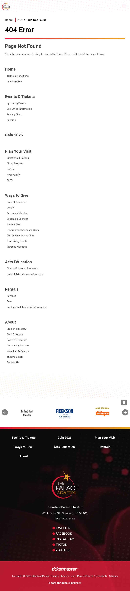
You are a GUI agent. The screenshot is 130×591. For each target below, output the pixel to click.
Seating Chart (14, 114)
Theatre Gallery (15, 356)
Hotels (10, 169)
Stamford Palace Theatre (6, 6)
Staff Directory (15, 334)
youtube (63, 550)
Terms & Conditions (18, 75)
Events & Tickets (20, 96)
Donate (11, 207)
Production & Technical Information (26, 307)
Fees (9, 301)
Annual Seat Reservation (20, 235)
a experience (65, 582)
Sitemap (113, 576)
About (10, 322)
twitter (63, 528)
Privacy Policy (14, 81)
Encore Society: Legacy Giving (23, 230)
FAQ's (10, 180)
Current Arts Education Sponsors (25, 274)
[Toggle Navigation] (124, 6)
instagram (65, 539)
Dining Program (15, 163)
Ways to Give (16, 195)
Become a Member (17, 213)
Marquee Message (17, 246)
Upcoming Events (16, 103)
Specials (11, 120)
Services (11, 295)
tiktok (61, 544)
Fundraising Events (17, 241)
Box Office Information (19, 108)
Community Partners (18, 345)
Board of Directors (17, 340)
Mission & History (16, 328)
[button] (5, 413)
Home (9, 20)
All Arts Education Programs (22, 268)
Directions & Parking (18, 157)
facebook (64, 533)
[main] (65, 199)
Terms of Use (68, 576)
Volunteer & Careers (18, 351)
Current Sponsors (16, 202)
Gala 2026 (14, 135)
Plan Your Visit (18, 151)
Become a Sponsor (17, 218)
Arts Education (18, 262)
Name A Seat (14, 224)
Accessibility (13, 174)
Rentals (11, 289)
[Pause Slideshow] (124, 402)
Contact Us (13, 362)
